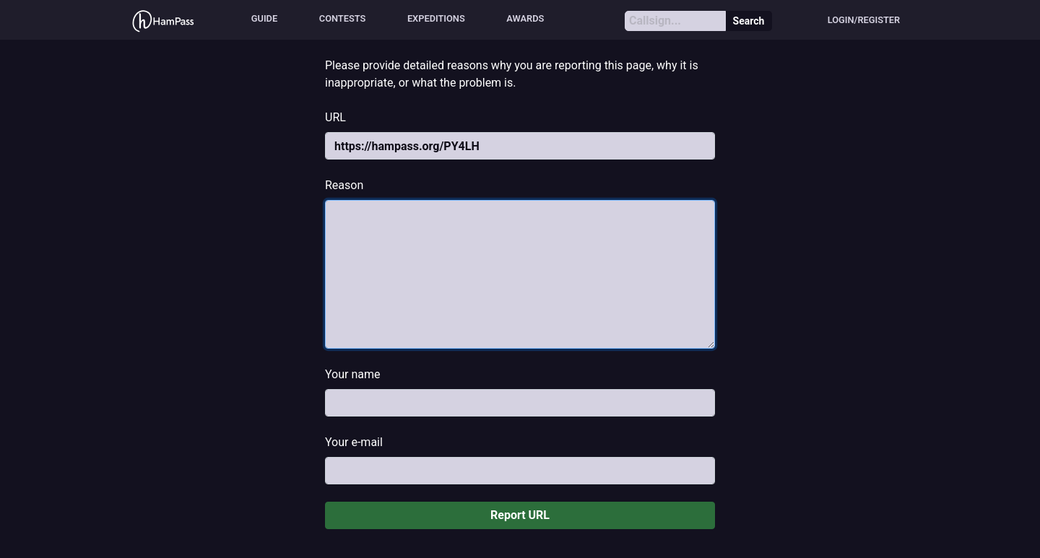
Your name (353, 374)
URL (335, 117)
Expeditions (436, 18)
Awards (525, 18)
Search (749, 21)
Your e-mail (354, 442)
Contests (342, 18)
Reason (344, 185)
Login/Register (864, 19)
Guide (264, 18)
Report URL (520, 515)
